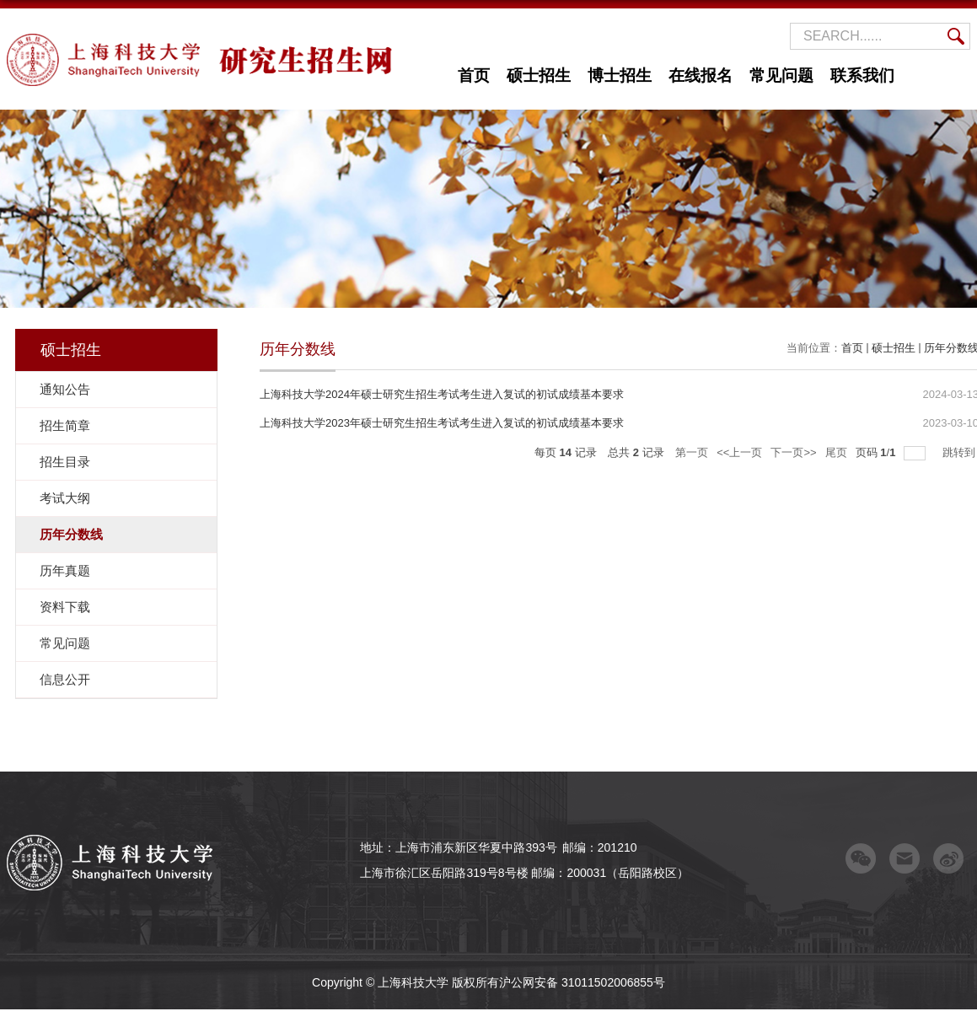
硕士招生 (539, 75)
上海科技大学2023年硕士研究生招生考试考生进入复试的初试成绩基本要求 (442, 423)
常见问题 (781, 75)
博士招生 (620, 75)
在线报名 (700, 75)
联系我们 (862, 75)
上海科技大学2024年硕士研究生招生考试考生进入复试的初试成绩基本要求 (442, 394)
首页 (474, 75)
